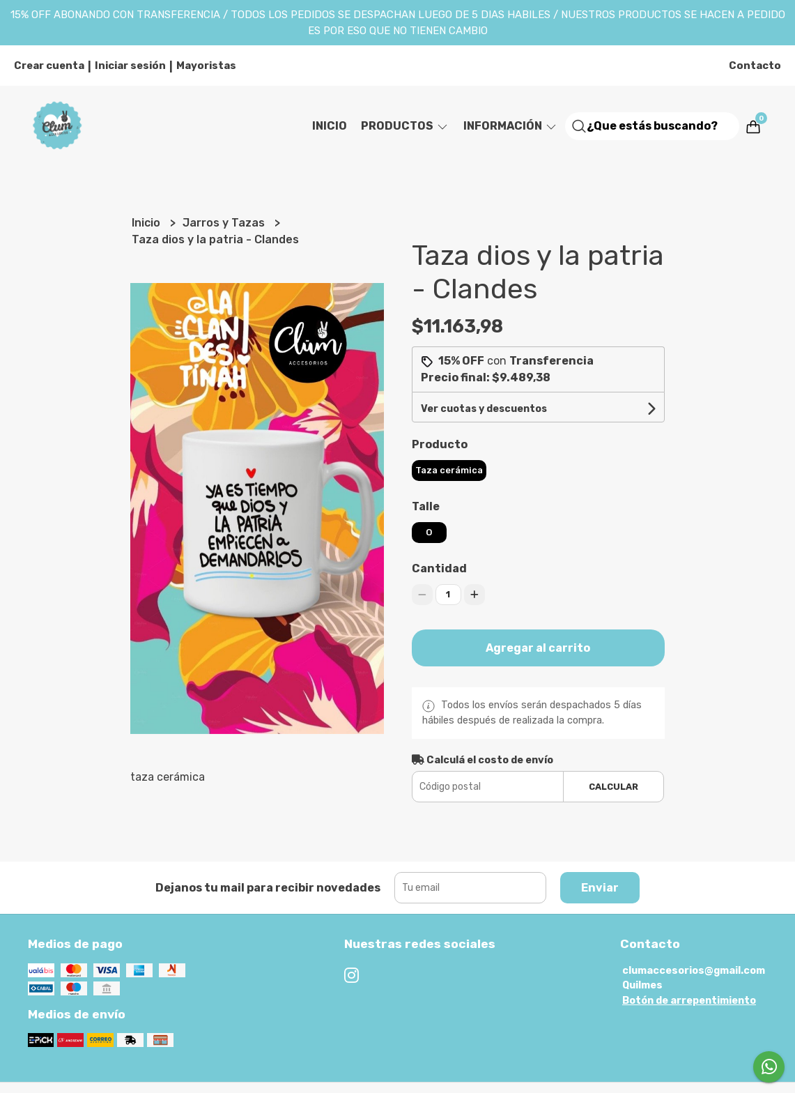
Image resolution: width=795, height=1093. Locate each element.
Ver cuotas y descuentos (484, 409)
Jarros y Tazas (225, 222)
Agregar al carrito (538, 648)
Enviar (600, 887)
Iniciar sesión (130, 65)
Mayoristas (206, 65)
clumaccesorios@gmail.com (693, 971)
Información (510, 125)
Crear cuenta (49, 65)
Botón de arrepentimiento (689, 1001)
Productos (405, 125)
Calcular (613, 786)
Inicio (329, 125)
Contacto (755, 65)
